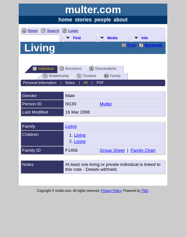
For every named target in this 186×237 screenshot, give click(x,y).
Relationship (56, 75)
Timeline (86, 75)
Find (77, 38)
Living (71, 126)
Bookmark (154, 45)
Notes (70, 83)
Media (112, 38)
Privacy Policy (111, 191)
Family (112, 75)
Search (53, 31)
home (65, 19)
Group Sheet (112, 150)
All (86, 83)
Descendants (102, 68)
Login (73, 31)
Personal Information (40, 83)
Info (144, 38)
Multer (106, 103)
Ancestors (70, 68)
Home (33, 31)
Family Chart (142, 150)
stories (83, 19)
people (102, 19)
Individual (43, 68)
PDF (100, 83)
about (121, 19)
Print (132, 45)
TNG (144, 191)
